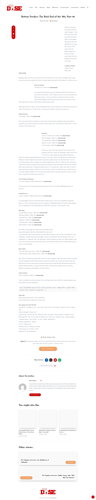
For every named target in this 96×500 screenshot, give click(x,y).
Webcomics (55, 7)
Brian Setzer (64, 341)
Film (36, 7)
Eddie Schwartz (44, 343)
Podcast (82, 7)
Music (31, 7)
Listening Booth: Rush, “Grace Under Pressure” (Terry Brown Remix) (27, 432)
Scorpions (50, 343)
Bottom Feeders (47, 337)
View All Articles (35, 394)
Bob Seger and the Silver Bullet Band (42, 341)
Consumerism (75, 7)
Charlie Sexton (72, 341)
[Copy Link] (48, 365)
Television (42, 7)
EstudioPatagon (53, 497)
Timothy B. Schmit (58, 343)
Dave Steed (36, 343)
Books (48, 7)
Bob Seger (29, 341)
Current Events (64, 7)
